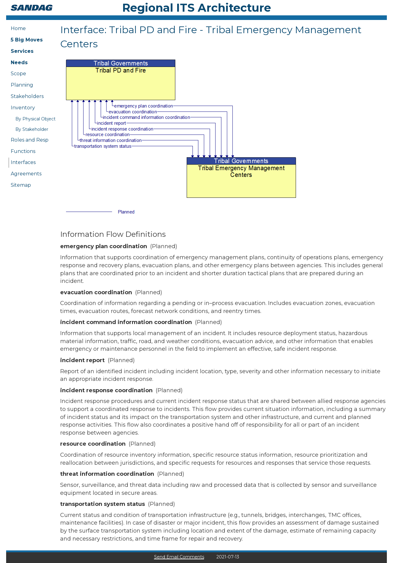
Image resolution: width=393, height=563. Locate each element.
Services (22, 51)
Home (18, 28)
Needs (19, 62)
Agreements (26, 174)
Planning (22, 85)
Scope (18, 73)
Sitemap (21, 185)
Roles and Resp (30, 140)
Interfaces (23, 162)
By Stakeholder (31, 129)
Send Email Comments (179, 557)
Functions (23, 151)
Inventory (23, 108)
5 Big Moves (27, 40)
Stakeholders (27, 96)
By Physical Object (35, 119)
